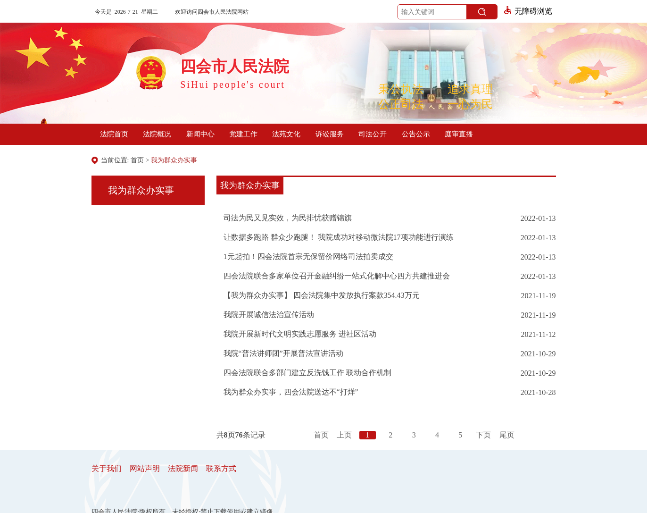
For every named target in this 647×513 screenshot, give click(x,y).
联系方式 (221, 468)
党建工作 (243, 134)
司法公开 (372, 134)
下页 (483, 435)
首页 (137, 160)
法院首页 (114, 134)
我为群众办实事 (174, 160)
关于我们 (106, 468)
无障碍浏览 (528, 11)
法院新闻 (183, 468)
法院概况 (157, 134)
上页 (344, 435)
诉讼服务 (329, 134)
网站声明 (145, 468)
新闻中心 (200, 134)
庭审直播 (459, 134)
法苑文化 (286, 134)
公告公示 (416, 134)
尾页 (506, 435)
